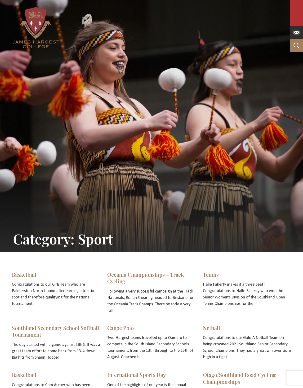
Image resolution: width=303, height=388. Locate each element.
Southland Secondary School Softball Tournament (55, 331)
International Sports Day (136, 374)
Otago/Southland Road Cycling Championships (239, 378)
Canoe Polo (120, 327)
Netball (211, 327)
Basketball (24, 274)
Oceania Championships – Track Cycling (145, 278)
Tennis (211, 274)
